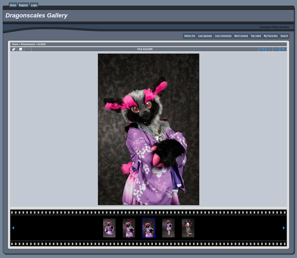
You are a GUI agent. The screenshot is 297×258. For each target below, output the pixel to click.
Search (284, 36)
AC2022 (42, 44)
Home (13, 5)
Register (23, 5)
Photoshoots (28, 44)
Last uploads (205, 36)
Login (34, 5)
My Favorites (271, 36)
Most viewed (241, 36)
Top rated (256, 36)
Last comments (223, 36)
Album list (189, 36)
